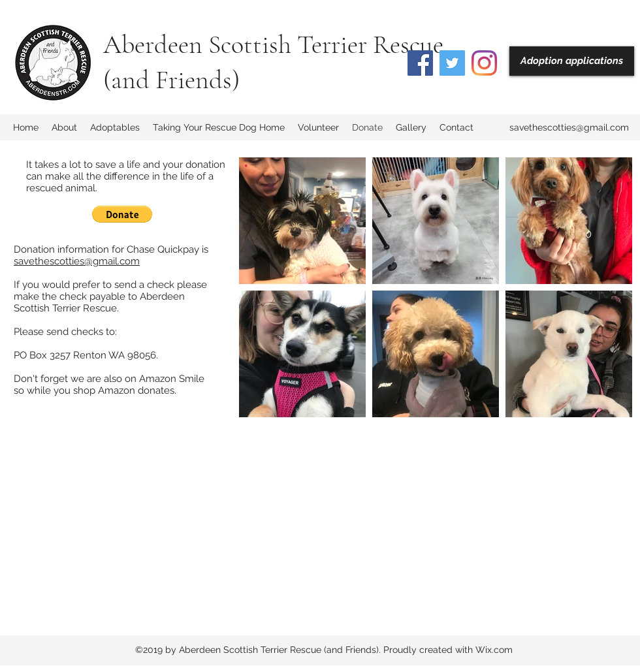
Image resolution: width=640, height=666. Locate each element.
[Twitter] (452, 63)
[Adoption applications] (571, 61)
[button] (122, 214)
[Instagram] (484, 63)
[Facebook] (420, 63)
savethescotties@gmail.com (569, 127)
